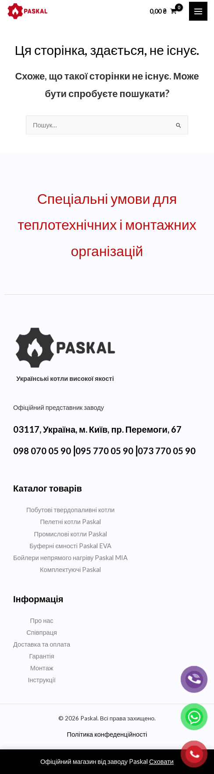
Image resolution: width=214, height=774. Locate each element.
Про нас (42, 620)
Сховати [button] (161, 761)
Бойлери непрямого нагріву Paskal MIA (70, 557)
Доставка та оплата (41, 644)
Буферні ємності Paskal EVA (70, 546)
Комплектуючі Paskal (70, 569)
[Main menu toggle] (198, 11)
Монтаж (42, 668)
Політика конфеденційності (107, 734)
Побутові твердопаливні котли (70, 510)
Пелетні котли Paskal (70, 521)
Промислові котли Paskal (70, 534)
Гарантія (41, 656)
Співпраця (41, 632)
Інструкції (41, 680)
